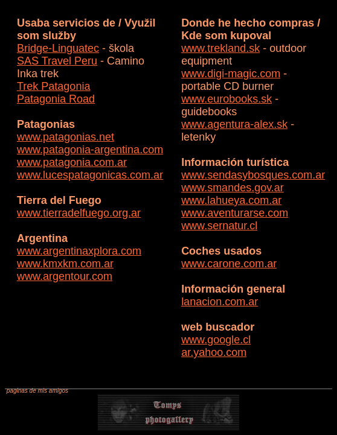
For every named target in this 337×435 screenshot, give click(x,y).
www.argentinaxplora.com (79, 251)
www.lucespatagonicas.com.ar (90, 175)
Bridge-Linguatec (58, 48)
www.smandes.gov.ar (232, 188)
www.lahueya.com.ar (231, 200)
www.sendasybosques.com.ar (253, 175)
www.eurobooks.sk (226, 99)
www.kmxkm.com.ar (65, 264)
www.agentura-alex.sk (234, 124)
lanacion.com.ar (219, 302)
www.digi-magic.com (230, 74)
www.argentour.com (64, 276)
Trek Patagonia (53, 86)
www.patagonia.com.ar (72, 162)
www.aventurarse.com (234, 213)
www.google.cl (216, 340)
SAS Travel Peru (57, 61)
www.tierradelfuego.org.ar (79, 213)
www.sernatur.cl (219, 226)
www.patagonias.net (65, 137)
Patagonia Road (56, 99)
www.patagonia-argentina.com (90, 150)
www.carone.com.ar (229, 264)
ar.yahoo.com (213, 352)
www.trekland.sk (220, 48)
